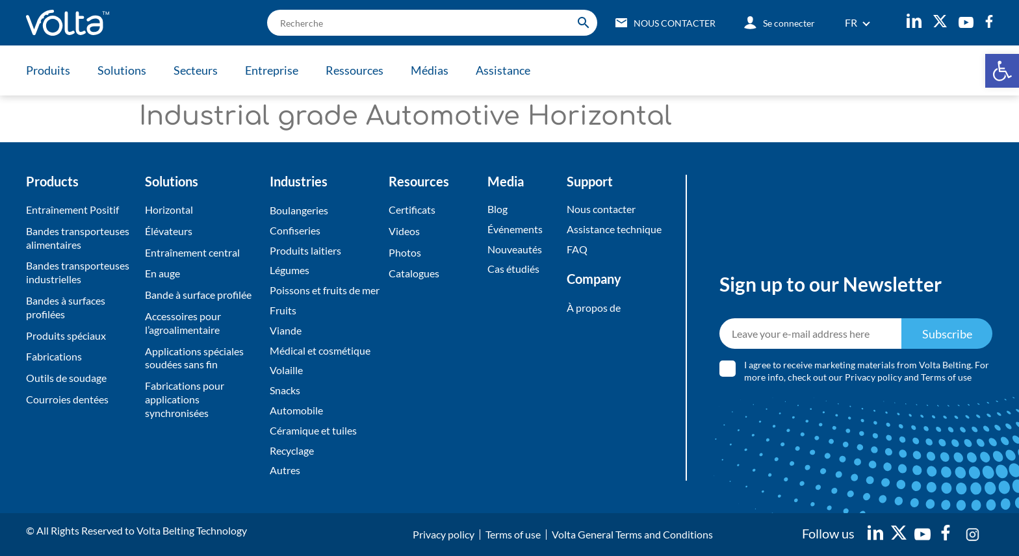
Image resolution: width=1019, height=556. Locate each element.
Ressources (354, 70)
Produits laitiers (305, 250)
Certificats (412, 209)
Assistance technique (614, 229)
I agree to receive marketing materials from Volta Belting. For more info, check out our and (866, 371)
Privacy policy (873, 377)
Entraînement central (192, 252)
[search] (432, 23)
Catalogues (414, 273)
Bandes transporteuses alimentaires (77, 238)
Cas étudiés (513, 268)
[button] (1002, 71)
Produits (48, 70)
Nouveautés (514, 249)
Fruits (283, 310)
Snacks (285, 390)
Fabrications (54, 356)
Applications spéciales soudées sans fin (194, 358)
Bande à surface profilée (198, 294)
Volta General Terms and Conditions (632, 534)
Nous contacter (601, 209)
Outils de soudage (66, 378)
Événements (515, 229)
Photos (405, 252)
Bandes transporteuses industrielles (77, 272)
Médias (429, 70)
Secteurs (196, 70)
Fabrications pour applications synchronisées (184, 399)
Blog (497, 209)
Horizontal (169, 209)
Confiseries (295, 230)
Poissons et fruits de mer (325, 290)
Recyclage (292, 450)
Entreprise (271, 70)
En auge (162, 273)
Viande (286, 330)
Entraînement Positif (72, 209)
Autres (285, 470)
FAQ (577, 249)
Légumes (289, 270)
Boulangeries (299, 210)
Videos (404, 231)
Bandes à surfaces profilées (65, 307)
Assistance (503, 70)
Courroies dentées (67, 399)
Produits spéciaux (66, 335)
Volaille (286, 370)
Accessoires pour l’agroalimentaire (183, 323)
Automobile (296, 410)
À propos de (594, 307)
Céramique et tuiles (313, 430)
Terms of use (946, 377)
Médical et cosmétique (320, 350)
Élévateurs (168, 231)
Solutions (121, 70)
